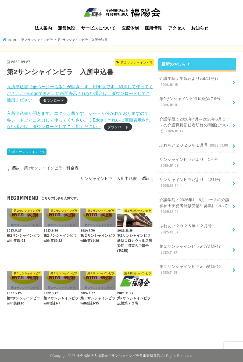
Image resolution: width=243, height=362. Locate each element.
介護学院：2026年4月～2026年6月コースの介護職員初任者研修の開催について (194, 125)
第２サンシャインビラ (28, 152)
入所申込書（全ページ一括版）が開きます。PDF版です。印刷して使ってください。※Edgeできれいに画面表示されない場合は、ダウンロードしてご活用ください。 (80, 93)
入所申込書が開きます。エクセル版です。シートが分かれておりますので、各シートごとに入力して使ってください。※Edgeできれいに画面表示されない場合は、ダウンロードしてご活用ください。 (80, 120)
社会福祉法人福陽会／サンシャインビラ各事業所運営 (118, 356)
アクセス (176, 28)
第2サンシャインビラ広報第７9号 (189, 102)
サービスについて (98, 28)
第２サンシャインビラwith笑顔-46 (190, 269)
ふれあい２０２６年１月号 (194, 145)
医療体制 (130, 28)
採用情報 (153, 28)
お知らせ (199, 28)
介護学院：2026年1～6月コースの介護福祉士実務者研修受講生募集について (194, 206)
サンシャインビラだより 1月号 (188, 162)
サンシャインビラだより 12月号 (189, 183)
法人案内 (43, 28)
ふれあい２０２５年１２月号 (185, 229)
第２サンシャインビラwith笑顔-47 (190, 249)
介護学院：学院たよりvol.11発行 (189, 81)
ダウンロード (53, 100)
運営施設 (66, 28)
